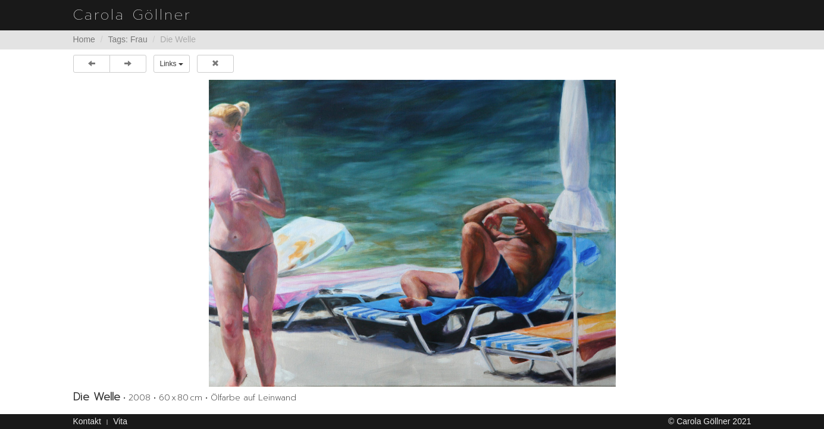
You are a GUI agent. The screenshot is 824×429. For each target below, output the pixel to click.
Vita (120, 421)
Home (84, 39)
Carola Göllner (132, 15)
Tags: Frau (128, 39)
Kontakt (87, 421)
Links (171, 64)
